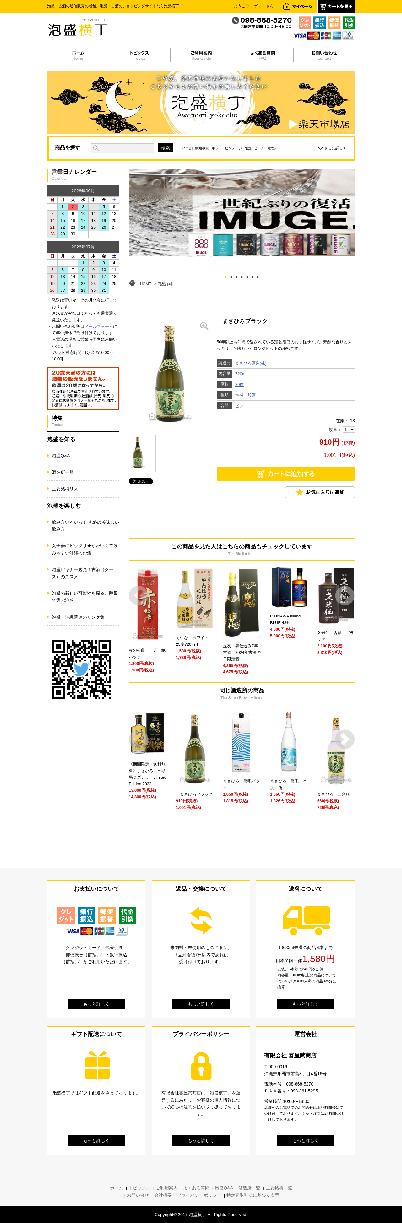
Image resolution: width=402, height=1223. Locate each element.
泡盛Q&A (61, 455)
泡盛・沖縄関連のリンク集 (78, 617)
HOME (145, 284)
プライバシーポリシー (199, 1195)
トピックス (139, 1187)
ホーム (116, 1187)
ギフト (217, 148)
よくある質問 (196, 1187)
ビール (259, 148)
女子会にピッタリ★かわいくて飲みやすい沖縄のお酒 (85, 549)
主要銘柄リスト (67, 488)
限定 (248, 148)
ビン (239, 405)
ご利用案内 (167, 1187)
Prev (139, 596)
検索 (165, 147)
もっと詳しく (96, 1004)
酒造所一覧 (63, 472)
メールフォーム (98, 326)
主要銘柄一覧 (279, 1187)
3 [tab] (237, 276)
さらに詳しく (335, 148)
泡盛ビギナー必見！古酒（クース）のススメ (82, 573)
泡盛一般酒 (245, 395)
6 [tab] (253, 276)
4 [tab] (242, 276)
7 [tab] (258, 276)
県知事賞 (202, 148)
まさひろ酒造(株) (251, 363)
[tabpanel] (242, 213)
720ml (240, 373)
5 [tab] (247, 276)
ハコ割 (187, 148)
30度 (239, 384)
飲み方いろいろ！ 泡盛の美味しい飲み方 (85, 525)
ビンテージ (233, 148)
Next (345, 596)
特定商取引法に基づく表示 (252, 1195)
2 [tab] (231, 276)
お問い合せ (138, 1195)
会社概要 (163, 1195)
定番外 (273, 148)
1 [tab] (226, 276)
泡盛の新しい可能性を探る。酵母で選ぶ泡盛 (85, 597)
